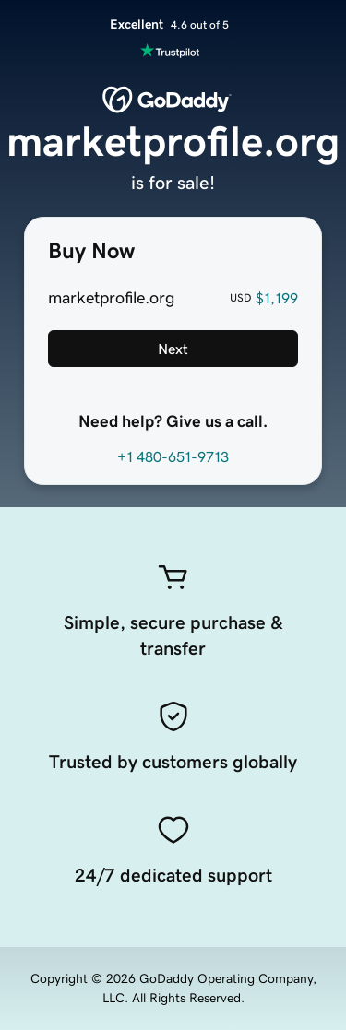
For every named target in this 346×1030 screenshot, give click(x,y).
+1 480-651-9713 (173, 456)
